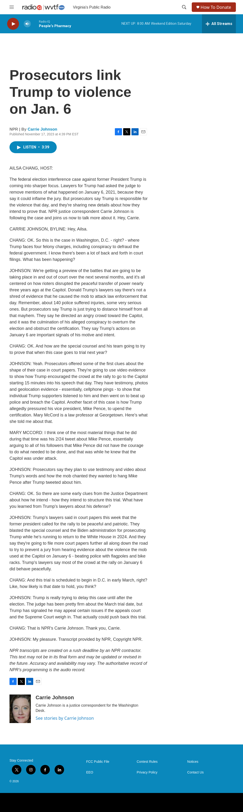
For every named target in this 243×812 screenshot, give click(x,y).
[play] (13, 24)
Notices (192, 761)
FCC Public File (97, 761)
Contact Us (195, 772)
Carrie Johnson (42, 129)
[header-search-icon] (184, 7)
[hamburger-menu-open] (11, 7)
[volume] (27, 24)
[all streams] (219, 23)
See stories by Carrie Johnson (65, 718)
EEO (89, 772)
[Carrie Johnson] (20, 709)
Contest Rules (147, 761)
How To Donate (216, 7)
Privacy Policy (147, 772)
